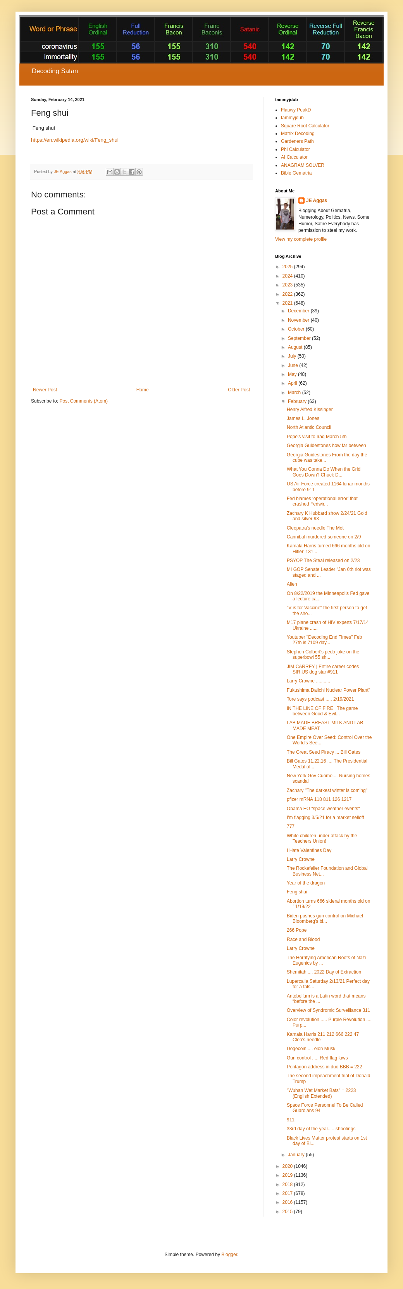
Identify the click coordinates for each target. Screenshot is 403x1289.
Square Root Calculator (305, 126)
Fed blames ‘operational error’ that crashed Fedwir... (322, 501)
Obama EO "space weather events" (323, 808)
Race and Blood (303, 939)
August (296, 347)
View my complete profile (301, 239)
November (299, 320)
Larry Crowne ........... (308, 681)
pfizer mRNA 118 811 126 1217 (319, 799)
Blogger (229, 1254)
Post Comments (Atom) (83, 401)
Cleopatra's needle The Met (315, 528)
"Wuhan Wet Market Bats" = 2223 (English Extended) (321, 1093)
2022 (288, 294)
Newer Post (45, 390)
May (293, 374)
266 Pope (297, 930)
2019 (288, 1175)
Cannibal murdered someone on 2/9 (324, 537)
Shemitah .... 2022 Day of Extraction (324, 972)
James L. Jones (303, 418)
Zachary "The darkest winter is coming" (327, 790)
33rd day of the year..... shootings (321, 1128)
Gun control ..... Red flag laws (317, 1058)
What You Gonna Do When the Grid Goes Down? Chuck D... (323, 471)
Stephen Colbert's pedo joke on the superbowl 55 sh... (323, 654)
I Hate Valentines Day (309, 850)
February (298, 401)
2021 (288, 303)
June (293, 365)
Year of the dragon (306, 883)
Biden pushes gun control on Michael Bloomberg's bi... (325, 918)
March (295, 392)
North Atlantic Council (309, 427)
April (293, 383)
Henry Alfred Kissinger (310, 409)
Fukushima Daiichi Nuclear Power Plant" (328, 690)
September (300, 338)
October (297, 329)
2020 (288, 1166)
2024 (288, 276)
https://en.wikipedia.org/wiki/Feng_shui (75, 140)
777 (290, 826)
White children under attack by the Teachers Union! (322, 838)
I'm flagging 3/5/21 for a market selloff (325, 817)
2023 (288, 285)
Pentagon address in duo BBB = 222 (324, 1067)
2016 (288, 1202)
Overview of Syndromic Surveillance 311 (328, 1010)
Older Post (239, 390)
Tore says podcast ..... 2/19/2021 (320, 699)
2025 (288, 266)
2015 (288, 1211)
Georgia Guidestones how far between (326, 445)
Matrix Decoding (298, 133)
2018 (288, 1184)
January (297, 1154)
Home (142, 390)
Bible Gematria (296, 173)
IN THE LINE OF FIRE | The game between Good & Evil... (322, 711)
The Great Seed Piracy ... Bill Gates (323, 752)
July (293, 356)
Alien (292, 584)
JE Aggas (316, 200)
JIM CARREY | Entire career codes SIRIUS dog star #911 (323, 669)
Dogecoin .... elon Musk (311, 1048)
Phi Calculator (295, 149)
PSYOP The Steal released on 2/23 (323, 560)
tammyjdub (292, 117)
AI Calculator (294, 157)
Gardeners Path (297, 141)
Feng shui (297, 892)
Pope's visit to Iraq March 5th (316, 436)
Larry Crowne (301, 859)
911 (290, 1120)
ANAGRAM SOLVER (302, 165)
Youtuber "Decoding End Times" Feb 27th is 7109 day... (324, 639)
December (299, 311)
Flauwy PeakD (296, 110)
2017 (288, 1193)
